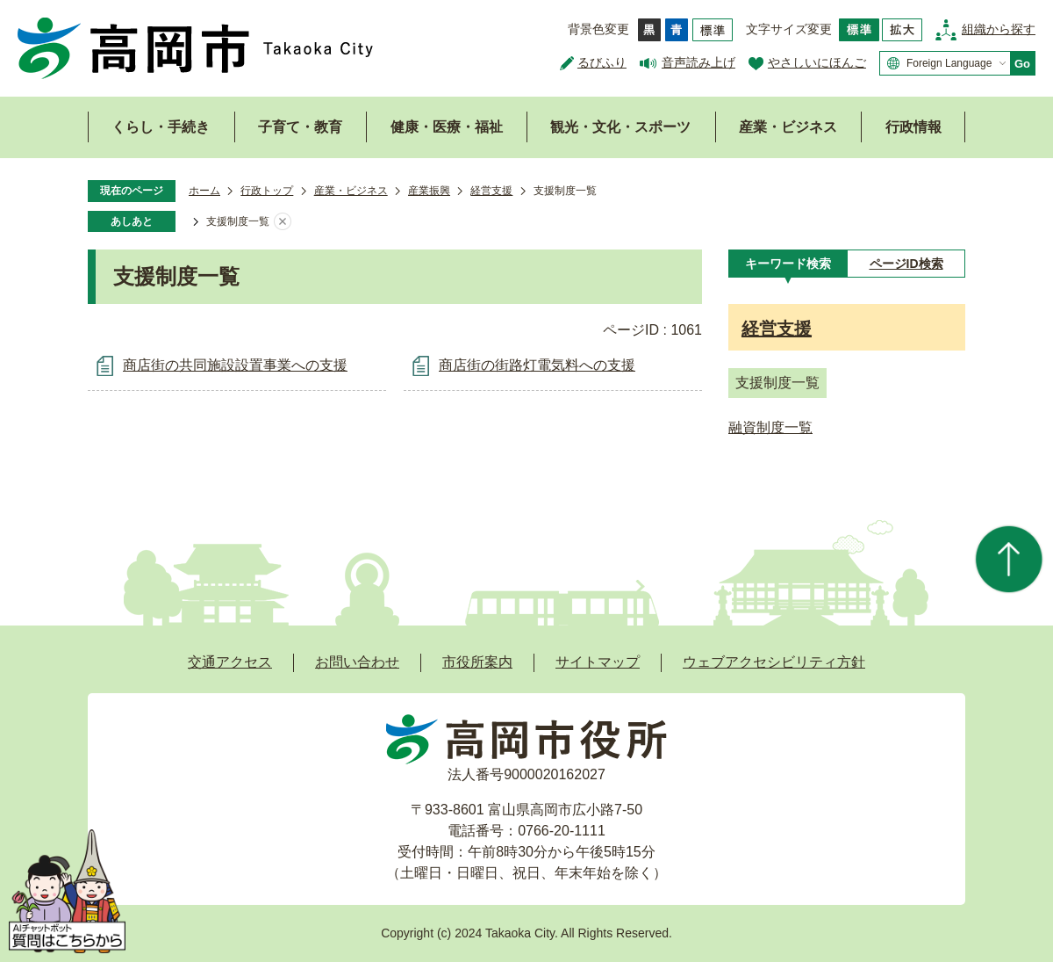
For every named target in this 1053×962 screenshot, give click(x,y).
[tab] (787, 264)
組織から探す (998, 29)
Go (1022, 63)
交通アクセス (230, 662)
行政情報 (913, 126)
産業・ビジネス (788, 126)
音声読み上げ (698, 62)
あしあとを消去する (282, 222)
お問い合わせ (357, 662)
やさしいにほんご (817, 62)
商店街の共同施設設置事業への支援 (235, 365)
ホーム (204, 190)
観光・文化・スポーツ (620, 126)
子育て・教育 (300, 126)
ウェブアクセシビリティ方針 (774, 662)
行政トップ (266, 190)
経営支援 (491, 190)
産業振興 (429, 190)
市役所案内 (477, 662)
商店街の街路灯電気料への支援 (537, 365)
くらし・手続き (160, 126)
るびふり (602, 62)
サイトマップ (597, 662)
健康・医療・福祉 (446, 126)
